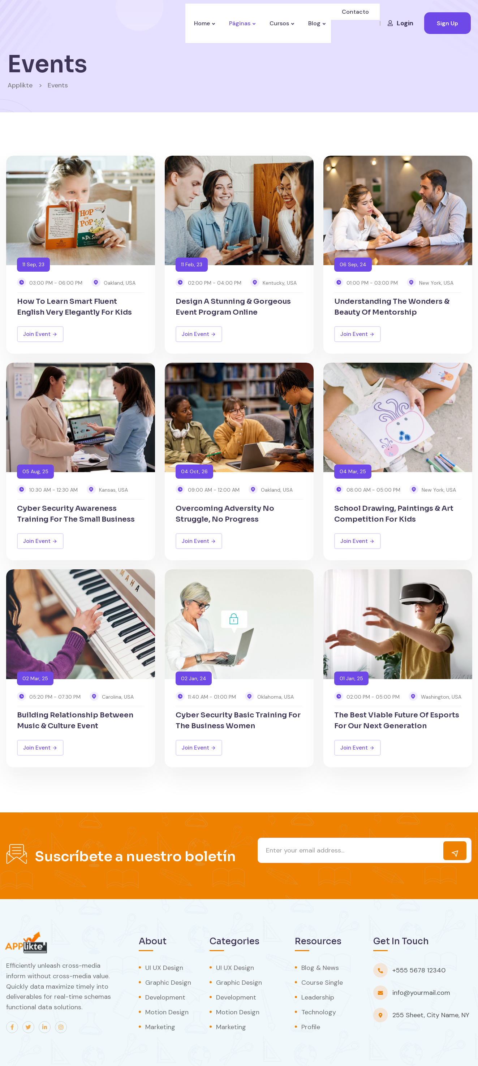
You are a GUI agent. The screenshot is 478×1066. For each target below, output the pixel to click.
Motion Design (167, 1012)
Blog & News (320, 967)
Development (165, 997)
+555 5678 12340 (418, 970)
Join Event (40, 334)
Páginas (237, 23)
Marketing (160, 1027)
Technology (318, 1012)
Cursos (279, 23)
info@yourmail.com (421, 992)
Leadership (317, 997)
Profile (310, 1027)
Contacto (356, 23)
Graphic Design (168, 982)
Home (198, 23)
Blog (315, 23)
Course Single (322, 982)
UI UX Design (164, 967)
